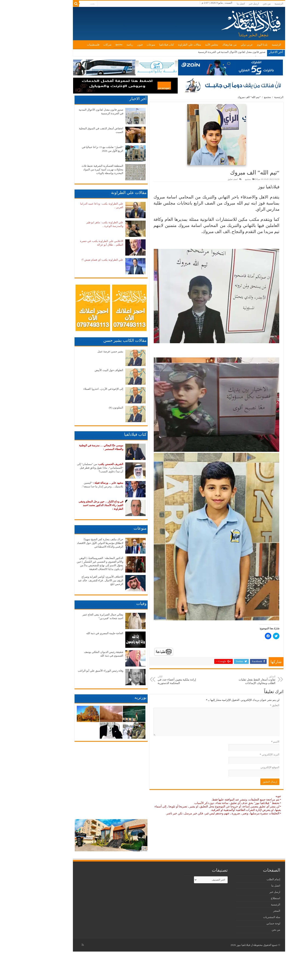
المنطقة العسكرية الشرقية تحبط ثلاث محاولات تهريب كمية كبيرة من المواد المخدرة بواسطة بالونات (69, 169)
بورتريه (107, 697)
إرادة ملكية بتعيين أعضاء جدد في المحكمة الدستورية (145, 680)
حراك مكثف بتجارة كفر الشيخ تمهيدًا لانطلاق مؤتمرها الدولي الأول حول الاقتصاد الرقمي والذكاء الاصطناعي (66, 543)
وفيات (108, 603)
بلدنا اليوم (228, 44)
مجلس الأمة (178, 44)
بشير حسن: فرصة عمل (77, 351)
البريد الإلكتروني (236, 754)
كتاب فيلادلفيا (133, 44)
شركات (74, 44)
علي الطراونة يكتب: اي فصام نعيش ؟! (69, 259)
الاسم (242, 741)
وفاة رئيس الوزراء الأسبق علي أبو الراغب (67, 670)
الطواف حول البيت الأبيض (75, 370)
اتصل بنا (207, 3)
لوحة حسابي (240, 923)
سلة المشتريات (238, 917)
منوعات (117, 44)
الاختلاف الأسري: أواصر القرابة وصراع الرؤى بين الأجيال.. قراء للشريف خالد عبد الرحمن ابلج (67, 580)
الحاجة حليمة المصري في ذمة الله (71, 633)
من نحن (233, 3)
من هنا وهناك (196, 44)
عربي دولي (213, 44)
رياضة (96, 44)
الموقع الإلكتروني (236, 767)
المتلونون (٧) (82, 407)
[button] (183, 134)
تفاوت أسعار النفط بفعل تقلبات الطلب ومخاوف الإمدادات (221, 680)
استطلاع (242, 898)
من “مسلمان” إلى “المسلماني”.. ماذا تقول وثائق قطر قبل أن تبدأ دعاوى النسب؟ (66, 468)
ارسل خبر (220, 3)
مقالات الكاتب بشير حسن (91, 340)
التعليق (241, 705)
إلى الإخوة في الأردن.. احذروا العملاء (70, 388)
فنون (106, 44)
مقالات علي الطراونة (156, 44)
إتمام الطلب (240, 879)
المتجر (243, 910)
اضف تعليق (199, 179)
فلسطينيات (59, 44)
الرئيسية (245, 3)
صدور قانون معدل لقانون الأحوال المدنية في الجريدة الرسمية (198, 51)
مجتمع (85, 44)
